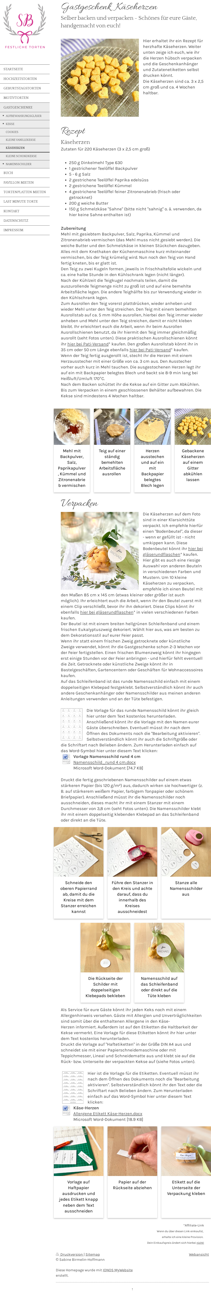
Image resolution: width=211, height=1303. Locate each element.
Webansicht (199, 1254)
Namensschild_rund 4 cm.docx (104, 762)
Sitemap (93, 1254)
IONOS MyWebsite (118, 1270)
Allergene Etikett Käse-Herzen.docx (107, 1113)
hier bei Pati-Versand (88, 343)
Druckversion (70, 1254)
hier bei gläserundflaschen (107, 612)
